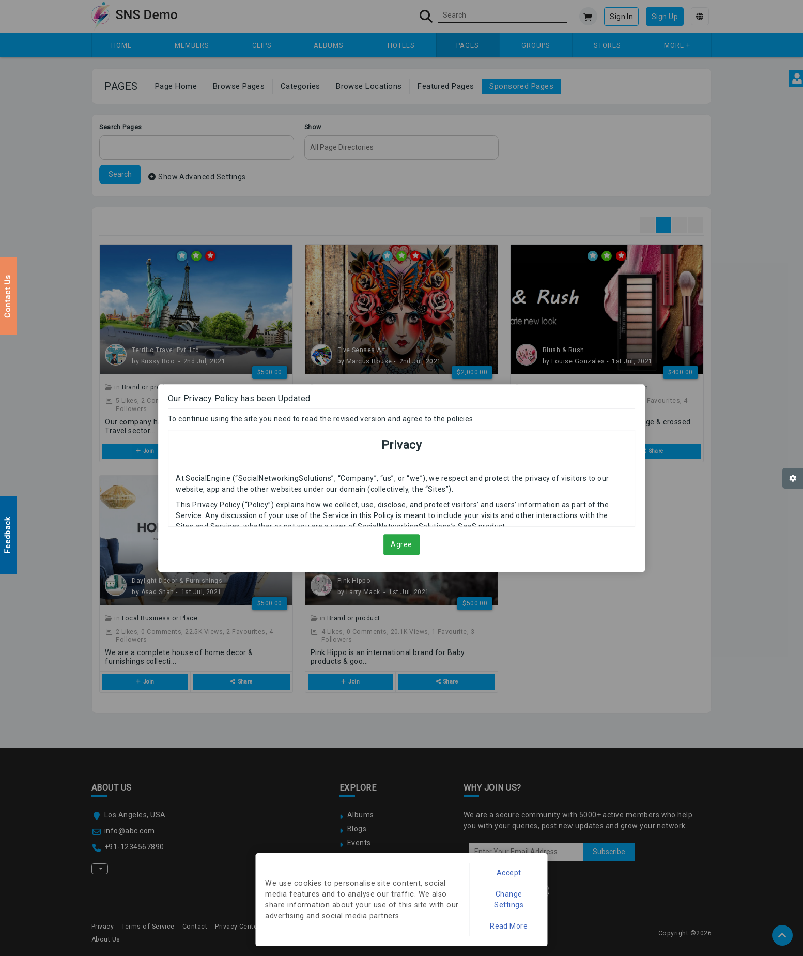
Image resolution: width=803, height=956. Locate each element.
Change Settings (515, 903)
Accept (515, 881)
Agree (401, 548)
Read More (516, 924)
